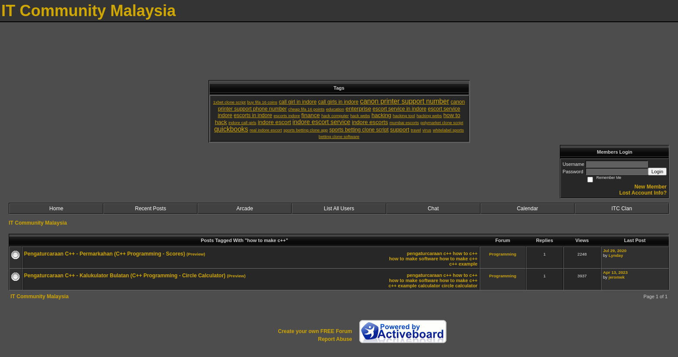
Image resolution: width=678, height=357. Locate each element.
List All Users (339, 208)
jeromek (617, 277)
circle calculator (459, 285)
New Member (650, 187)
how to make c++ (458, 258)
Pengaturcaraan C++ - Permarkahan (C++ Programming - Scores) (104, 254)
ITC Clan (621, 208)
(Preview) (196, 254)
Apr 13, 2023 (615, 272)
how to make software (413, 258)
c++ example (463, 263)
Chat (433, 208)
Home (56, 208)
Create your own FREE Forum (315, 331)
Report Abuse (335, 339)
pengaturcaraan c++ (429, 253)
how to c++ (465, 253)
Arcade (244, 208)
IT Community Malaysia (38, 223)
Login (657, 171)
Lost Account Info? (643, 193)
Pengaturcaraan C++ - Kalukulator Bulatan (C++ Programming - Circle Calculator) (124, 276)
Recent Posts (150, 208)
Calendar (527, 208)
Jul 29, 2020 (615, 250)
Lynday (616, 255)
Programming (502, 254)
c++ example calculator (414, 285)
